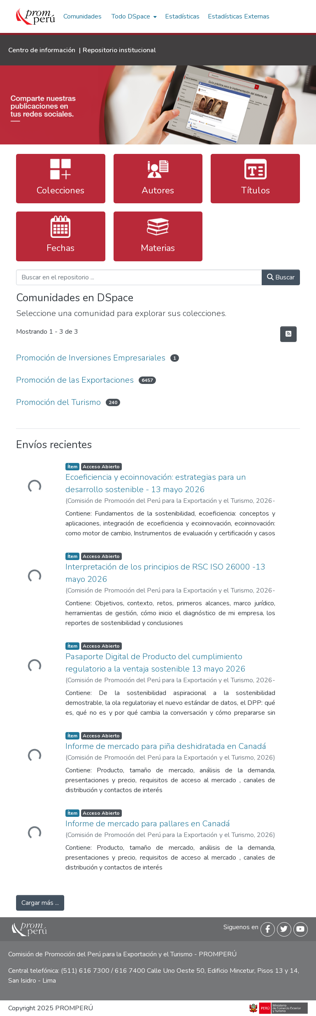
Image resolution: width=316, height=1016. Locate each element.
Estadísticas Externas (239, 16)
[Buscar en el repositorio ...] (139, 277)
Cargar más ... (40, 902)
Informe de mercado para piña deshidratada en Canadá (165, 746)
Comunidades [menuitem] (82, 16)
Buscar (281, 277)
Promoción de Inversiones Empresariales (90, 357)
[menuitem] (133, 16)
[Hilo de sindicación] (288, 334)
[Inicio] (35, 16)
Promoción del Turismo (58, 402)
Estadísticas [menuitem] (182, 16)
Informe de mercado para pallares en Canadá (147, 823)
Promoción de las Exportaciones (75, 380)
